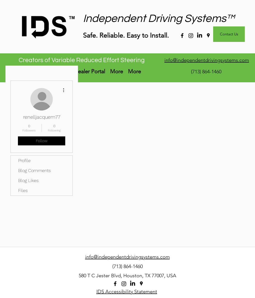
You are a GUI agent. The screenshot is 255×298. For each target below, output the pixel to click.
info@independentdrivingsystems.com (206, 60)
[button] (117, 71)
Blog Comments (34, 170)
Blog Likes (28, 180)
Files (23, 190)
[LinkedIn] (199, 35)
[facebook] (182, 35)
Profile (24, 160)
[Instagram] (191, 35)
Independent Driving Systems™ (159, 18)
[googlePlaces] (208, 35)
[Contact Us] (229, 34)
